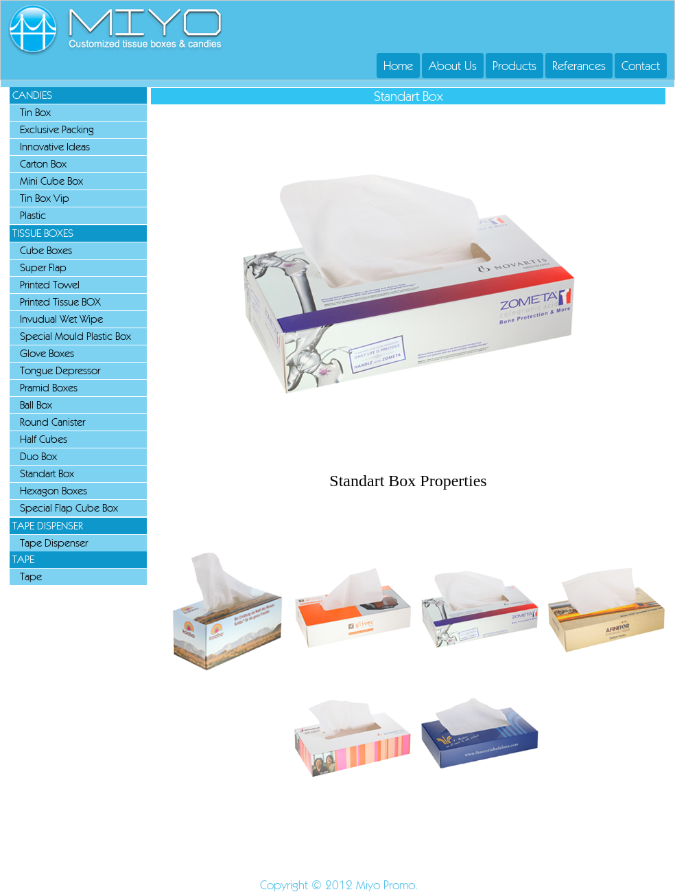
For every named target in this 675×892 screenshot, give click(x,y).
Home (398, 65)
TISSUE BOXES (42, 233)
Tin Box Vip (44, 198)
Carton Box (43, 163)
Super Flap (43, 267)
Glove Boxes (47, 353)
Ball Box (36, 404)
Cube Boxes (46, 250)
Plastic (33, 215)
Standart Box (47, 473)
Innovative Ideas (55, 146)
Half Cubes (43, 439)
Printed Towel (50, 284)
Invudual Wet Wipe (61, 318)
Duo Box (38, 456)
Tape (31, 576)
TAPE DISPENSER (47, 525)
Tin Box (35, 112)
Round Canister (52, 421)
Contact (640, 65)
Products (514, 65)
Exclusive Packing (57, 129)
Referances (579, 65)
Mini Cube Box (51, 180)
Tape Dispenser (54, 542)
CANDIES (32, 95)
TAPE (23, 559)
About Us (453, 65)
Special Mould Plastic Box (75, 336)
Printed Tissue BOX (60, 301)
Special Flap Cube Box (69, 507)
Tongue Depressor (60, 370)
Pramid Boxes (49, 387)
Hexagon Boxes (53, 490)
